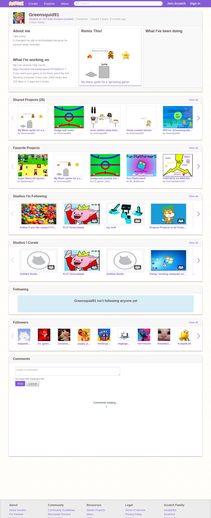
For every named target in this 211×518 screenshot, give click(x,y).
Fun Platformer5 (136, 178)
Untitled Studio (28, 274)
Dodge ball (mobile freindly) (105, 178)
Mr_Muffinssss (137, 181)
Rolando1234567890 (164, 343)
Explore (49, 3)
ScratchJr (169, 514)
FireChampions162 (175, 181)
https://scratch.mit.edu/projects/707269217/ (38, 69)
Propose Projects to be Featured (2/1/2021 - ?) (168, 227)
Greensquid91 (28, 133)
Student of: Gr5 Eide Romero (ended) (51, 19)
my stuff (111, 227)
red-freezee (144, 343)
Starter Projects (96, 510)
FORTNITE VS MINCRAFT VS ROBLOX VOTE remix (178, 178)
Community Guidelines (61, 510)
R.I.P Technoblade (73, 227)
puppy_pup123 (84, 343)
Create (33, 3)
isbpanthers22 (25, 343)
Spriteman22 (27, 181)
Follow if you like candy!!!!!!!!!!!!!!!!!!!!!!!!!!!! (38, 227)
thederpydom (104, 343)
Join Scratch (176, 3)
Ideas (65, 3)
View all (193, 99)
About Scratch (17, 510)
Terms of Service (135, 510)
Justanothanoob (65, 343)
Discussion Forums (59, 514)
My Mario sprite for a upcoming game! (105, 82)
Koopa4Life (184, 343)
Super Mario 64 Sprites (31, 178)
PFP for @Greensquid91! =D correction (178, 130)
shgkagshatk (124, 343)
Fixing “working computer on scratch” (168, 274)
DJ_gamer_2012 (101, 181)
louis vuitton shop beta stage (105, 130)
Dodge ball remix (64, 130)
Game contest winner (139, 130)
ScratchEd (170, 510)
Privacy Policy (133, 514)
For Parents (16, 514)
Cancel (33, 383)
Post (20, 383)
